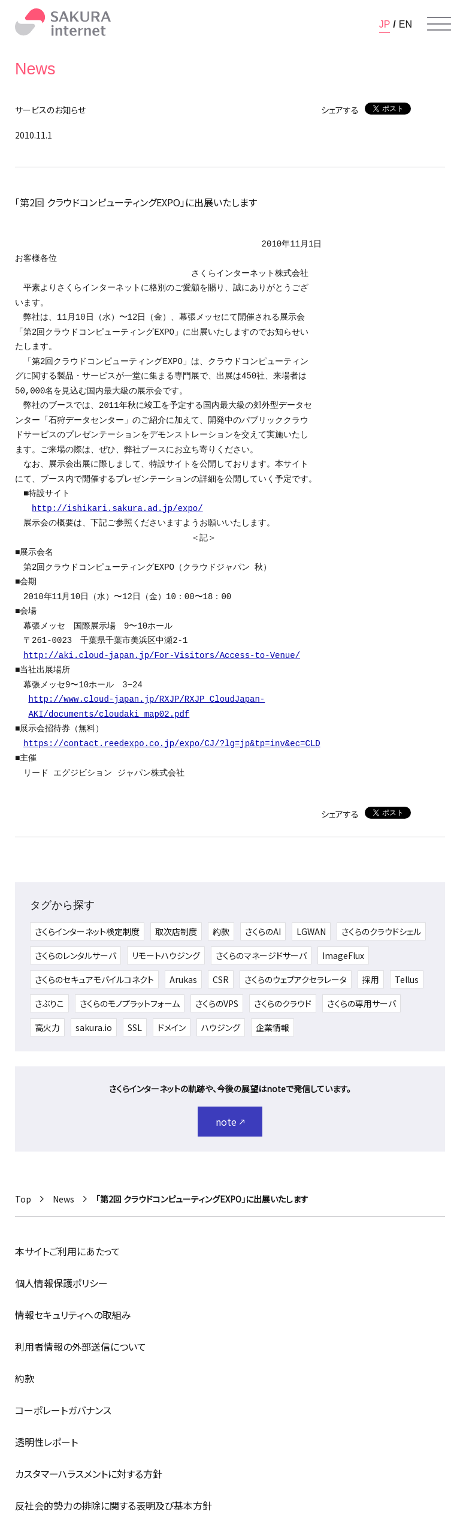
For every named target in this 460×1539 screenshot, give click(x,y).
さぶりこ (49, 1003)
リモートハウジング (166, 955)
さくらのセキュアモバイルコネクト (94, 979)
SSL (135, 1027)
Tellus (407, 979)
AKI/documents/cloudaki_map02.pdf (108, 714)
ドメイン (172, 1027)
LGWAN (311, 931)
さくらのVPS (216, 1003)
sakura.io (93, 1027)
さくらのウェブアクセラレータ (295, 979)
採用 (370, 979)
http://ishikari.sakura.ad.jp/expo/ (117, 508)
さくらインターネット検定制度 (87, 931)
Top (23, 1199)
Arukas (183, 979)
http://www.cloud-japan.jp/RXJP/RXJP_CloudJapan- (146, 699)
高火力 (47, 1027)
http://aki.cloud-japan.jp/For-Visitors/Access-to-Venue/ (161, 655)
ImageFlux (343, 955)
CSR (221, 979)
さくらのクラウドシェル (381, 931)
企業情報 (272, 1027)
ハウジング (220, 1027)
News (63, 1199)
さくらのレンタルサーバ (75, 955)
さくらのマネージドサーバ (261, 955)
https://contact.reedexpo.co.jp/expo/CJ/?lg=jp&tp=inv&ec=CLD (171, 743)
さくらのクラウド (282, 1003)
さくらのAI (263, 931)
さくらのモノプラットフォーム (130, 1003)
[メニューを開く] (439, 24)
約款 (221, 931)
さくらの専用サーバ (361, 1003)
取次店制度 (176, 931)
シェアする (340, 110)
